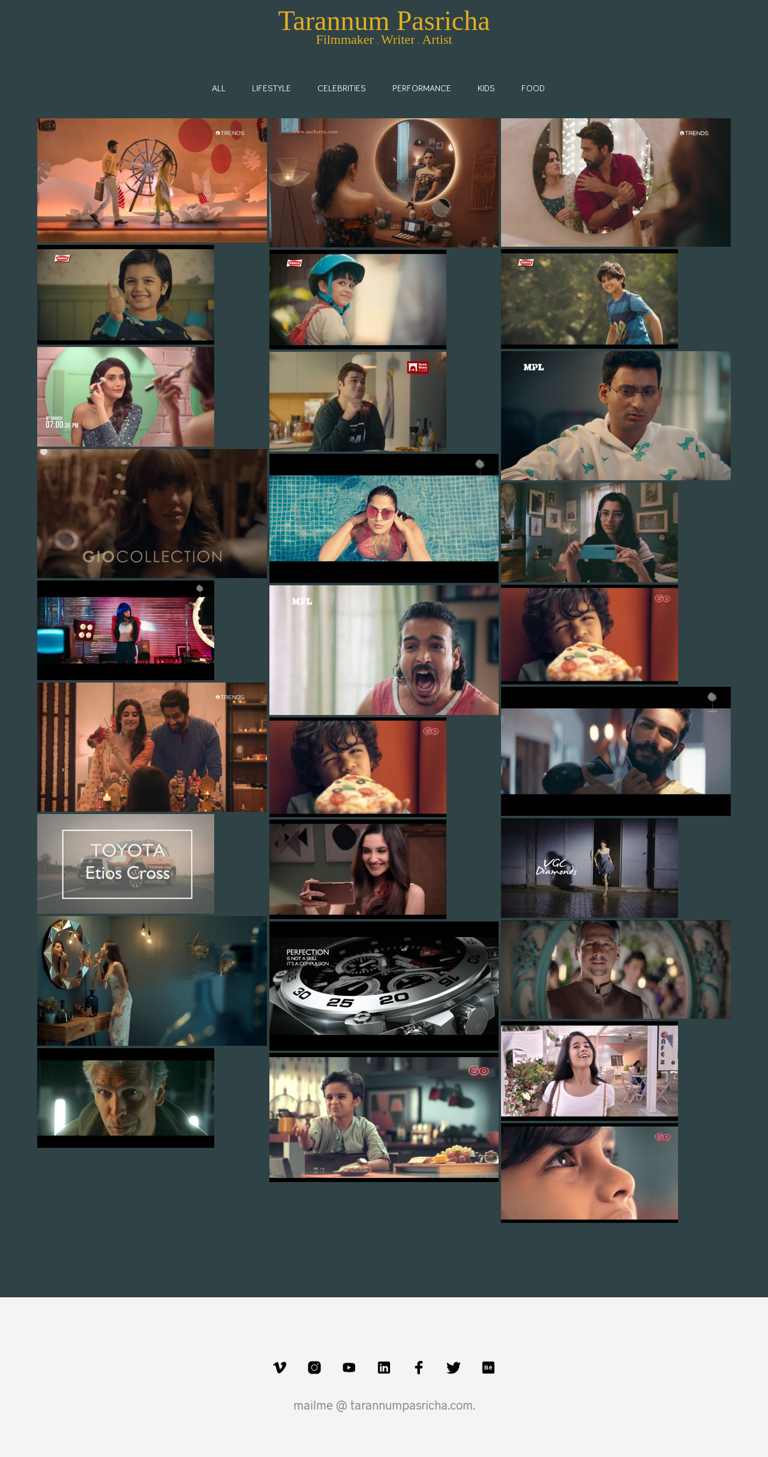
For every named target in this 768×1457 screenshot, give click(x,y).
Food (533, 88)
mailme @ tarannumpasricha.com (383, 1404)
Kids (486, 88)
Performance (421, 88)
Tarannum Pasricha (384, 20)
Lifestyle (271, 88)
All (219, 88)
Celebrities (341, 88)
